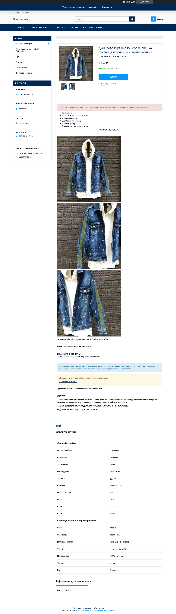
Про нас (61, 27)
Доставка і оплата (92, 27)
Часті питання (22, 67)
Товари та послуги (39, 27)
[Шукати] (132, 19)
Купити (113, 77)
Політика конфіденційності (105, 610)
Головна (20, 27)
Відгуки (19, 62)
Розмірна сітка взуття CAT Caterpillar (27, 50)
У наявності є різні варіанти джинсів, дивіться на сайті (83, 339)
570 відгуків (130, 2)
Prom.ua (100, 608)
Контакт (74, 27)
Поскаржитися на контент (84, 610)
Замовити (107, 7)
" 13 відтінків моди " (68, 382)
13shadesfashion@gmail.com (30, 153)
